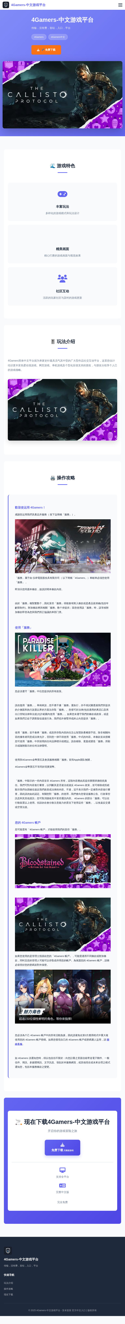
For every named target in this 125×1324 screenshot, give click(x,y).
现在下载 (8, 1302)
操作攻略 (8, 1296)
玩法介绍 (8, 1291)
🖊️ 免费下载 (46, 49)
